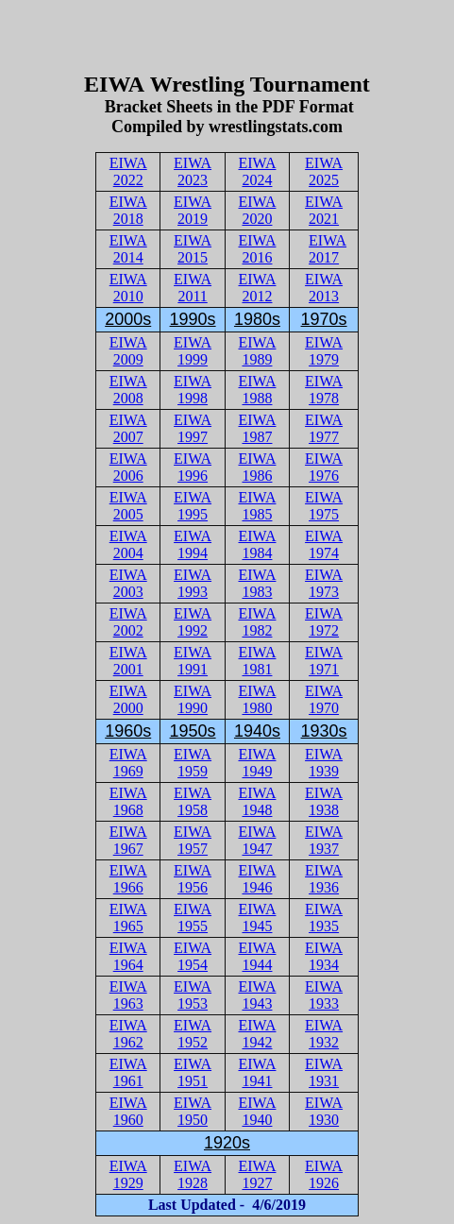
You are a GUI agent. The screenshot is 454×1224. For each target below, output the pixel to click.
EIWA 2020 (257, 210)
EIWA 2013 (324, 287)
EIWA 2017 (327, 248)
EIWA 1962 (128, 1033)
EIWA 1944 (257, 956)
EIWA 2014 (128, 248)
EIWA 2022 (128, 171)
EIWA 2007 (128, 428)
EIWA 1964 (128, 956)
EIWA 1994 (192, 544)
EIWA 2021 (324, 210)
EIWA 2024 (257, 171)
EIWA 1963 (128, 995)
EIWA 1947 (257, 840)
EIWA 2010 (128, 287)
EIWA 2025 (324, 171)
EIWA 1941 (257, 1072)
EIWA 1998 (192, 389)
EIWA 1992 (192, 621)
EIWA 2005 (128, 505)
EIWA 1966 (128, 878)
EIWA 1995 (192, 505)
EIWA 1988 (257, 389)
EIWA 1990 (192, 699)
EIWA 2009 (128, 350)
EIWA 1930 (324, 1111)
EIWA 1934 (324, 956)
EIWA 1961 (128, 1072)
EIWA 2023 (192, 171)
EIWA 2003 (128, 583)
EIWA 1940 (257, 1111)
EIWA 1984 (257, 544)
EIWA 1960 (128, 1111)
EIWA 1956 (192, 878)
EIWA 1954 (192, 956)
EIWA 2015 (192, 248)
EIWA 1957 (192, 840)
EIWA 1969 (128, 762)
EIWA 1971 (324, 660)
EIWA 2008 (128, 389)
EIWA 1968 (128, 801)
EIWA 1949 (257, 762)
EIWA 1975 (324, 505)
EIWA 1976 (324, 467)
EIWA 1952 (192, 1033)
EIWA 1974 (324, 544)
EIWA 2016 (257, 248)
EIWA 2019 (192, 210)
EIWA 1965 (128, 917)
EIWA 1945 (257, 917)
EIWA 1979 (324, 350)
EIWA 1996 (192, 467)
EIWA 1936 (324, 878)
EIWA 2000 (128, 699)
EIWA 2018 (128, 210)
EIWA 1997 (192, 428)
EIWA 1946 (257, 878)
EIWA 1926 (324, 1174)
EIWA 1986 (257, 467)
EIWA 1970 (324, 699)
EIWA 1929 (128, 1174)
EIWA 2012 (257, 287)
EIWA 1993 (192, 583)
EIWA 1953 (192, 995)
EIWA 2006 (128, 467)
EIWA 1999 (192, 350)
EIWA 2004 (128, 544)
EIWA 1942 (257, 1033)
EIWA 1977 (324, 428)
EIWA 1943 (257, 995)
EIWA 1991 (192, 660)
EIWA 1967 (128, 840)
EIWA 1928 (192, 1174)
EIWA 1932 (324, 1033)
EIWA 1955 (192, 917)
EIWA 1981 (257, 660)
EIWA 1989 (257, 350)
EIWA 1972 (324, 621)
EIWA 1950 (192, 1111)
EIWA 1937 (324, 840)
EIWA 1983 (257, 583)
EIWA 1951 (192, 1072)
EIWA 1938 (324, 801)
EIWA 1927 (257, 1174)
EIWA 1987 (257, 428)
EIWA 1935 (324, 917)
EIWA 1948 (257, 801)
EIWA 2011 (192, 287)
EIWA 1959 (192, 762)
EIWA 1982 (257, 621)
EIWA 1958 (192, 801)
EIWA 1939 (324, 762)
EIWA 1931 (324, 1072)
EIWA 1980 (257, 699)
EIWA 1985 (257, 505)
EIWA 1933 (324, 995)
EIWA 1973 (324, 583)
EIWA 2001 (128, 660)
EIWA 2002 (128, 621)
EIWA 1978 (324, 389)
